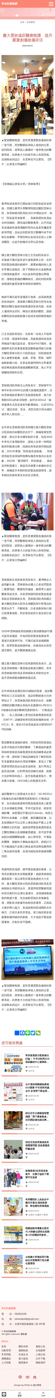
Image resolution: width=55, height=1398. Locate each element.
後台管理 (37, 1385)
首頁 (22, 22)
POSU (27, 1385)
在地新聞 (31, 22)
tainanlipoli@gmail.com (27, 1319)
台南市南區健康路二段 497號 (30, 1324)
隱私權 (24, 1334)
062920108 (20, 1314)
